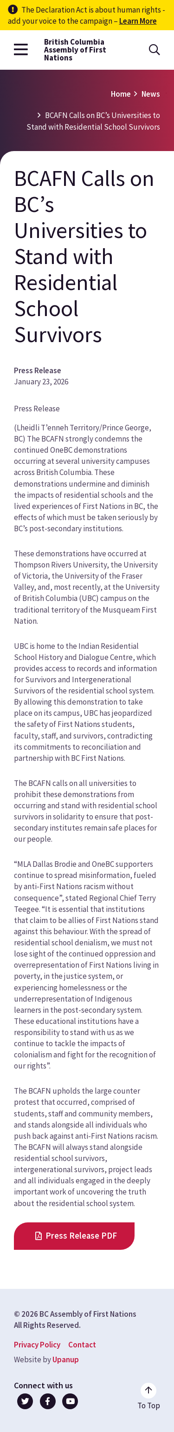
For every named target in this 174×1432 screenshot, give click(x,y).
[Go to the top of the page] (148, 1397)
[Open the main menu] (21, 50)
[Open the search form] (154, 50)
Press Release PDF (81, 1235)
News (151, 94)
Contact (82, 1345)
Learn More (138, 21)
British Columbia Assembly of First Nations (75, 50)
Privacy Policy (37, 1345)
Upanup (65, 1359)
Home (121, 94)
